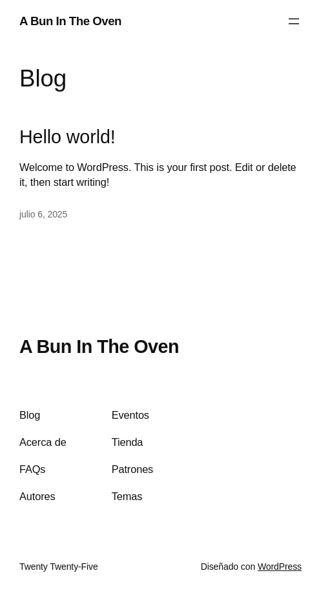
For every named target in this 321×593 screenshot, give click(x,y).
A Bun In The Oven (70, 21)
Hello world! (67, 136)
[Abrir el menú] (294, 21)
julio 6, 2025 (43, 214)
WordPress (280, 566)
